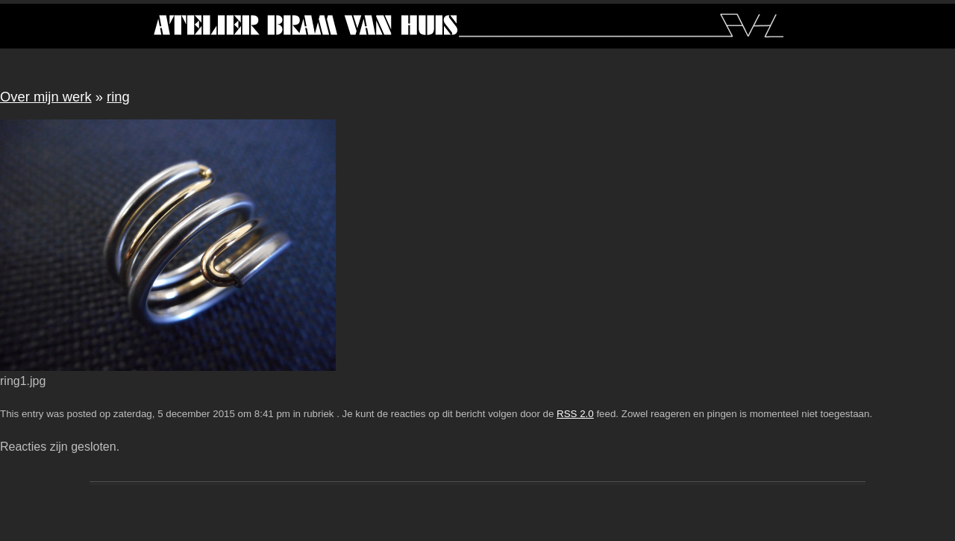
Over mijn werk (46, 96)
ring (118, 96)
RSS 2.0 (575, 413)
